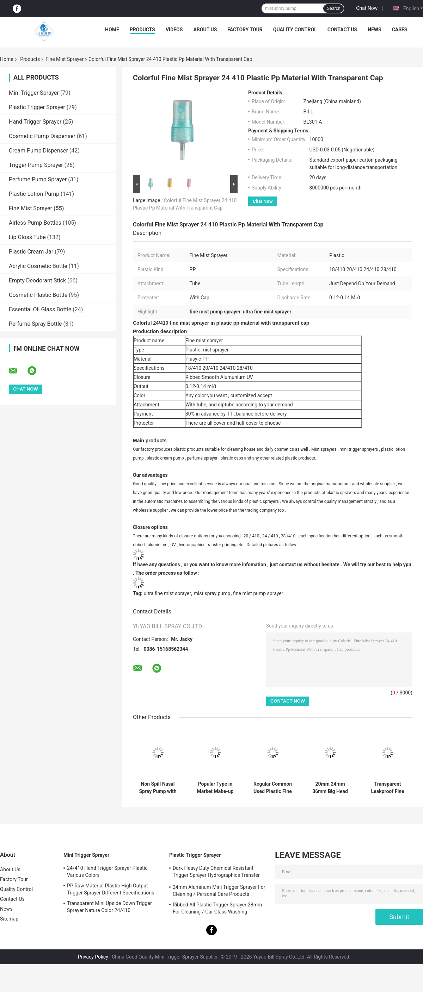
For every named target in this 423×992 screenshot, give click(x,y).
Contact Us (342, 29)
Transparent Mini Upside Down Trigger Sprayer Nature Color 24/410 (109, 906)
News (374, 29)
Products (142, 29)
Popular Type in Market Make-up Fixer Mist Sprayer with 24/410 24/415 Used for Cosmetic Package (215, 787)
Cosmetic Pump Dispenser (42, 136)
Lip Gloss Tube (27, 237)
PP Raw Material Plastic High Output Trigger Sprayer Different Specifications (110, 889)
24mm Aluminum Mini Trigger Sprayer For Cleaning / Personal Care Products (219, 890)
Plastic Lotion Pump (34, 194)
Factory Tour (245, 29)
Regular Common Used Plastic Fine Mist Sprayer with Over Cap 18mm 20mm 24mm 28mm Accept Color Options (272, 787)
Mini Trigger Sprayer (34, 92)
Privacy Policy (93, 957)
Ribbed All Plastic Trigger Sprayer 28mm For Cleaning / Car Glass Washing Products (217, 909)
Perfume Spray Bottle (35, 323)
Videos (174, 29)
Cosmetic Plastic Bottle (38, 295)
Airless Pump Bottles (35, 222)
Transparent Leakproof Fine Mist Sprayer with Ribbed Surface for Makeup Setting (388, 787)
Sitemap (9, 919)
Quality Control (295, 29)
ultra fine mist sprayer (167, 593)
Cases (399, 29)
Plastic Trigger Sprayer (37, 107)
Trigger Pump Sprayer (36, 165)
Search (333, 8)
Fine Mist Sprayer (64, 59)
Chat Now (367, 8)
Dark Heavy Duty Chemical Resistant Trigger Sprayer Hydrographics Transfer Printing (216, 872)
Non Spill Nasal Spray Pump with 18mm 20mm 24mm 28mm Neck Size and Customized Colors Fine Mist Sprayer (158, 787)
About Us (205, 29)
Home (112, 29)
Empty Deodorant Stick (37, 280)
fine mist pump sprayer (258, 593)
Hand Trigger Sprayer (35, 121)
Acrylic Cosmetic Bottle (38, 266)
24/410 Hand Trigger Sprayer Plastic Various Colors (107, 871)
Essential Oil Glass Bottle (40, 309)
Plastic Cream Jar (31, 251)
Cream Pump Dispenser (38, 150)
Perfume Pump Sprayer (38, 179)
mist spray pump (212, 593)
